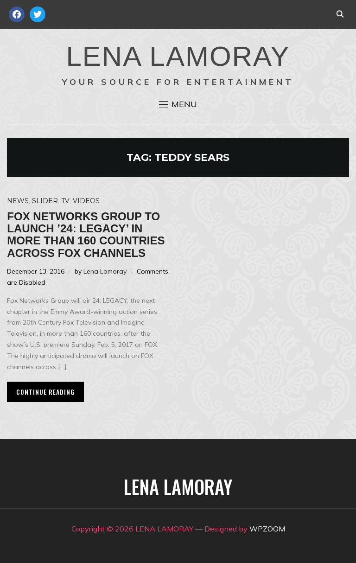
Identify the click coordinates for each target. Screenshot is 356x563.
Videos (86, 201)
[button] (178, 104)
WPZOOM (267, 528)
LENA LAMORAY (178, 56)
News (18, 201)
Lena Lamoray (105, 271)
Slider (45, 201)
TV (65, 201)
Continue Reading (45, 392)
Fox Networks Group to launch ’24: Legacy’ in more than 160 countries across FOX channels (86, 234)
